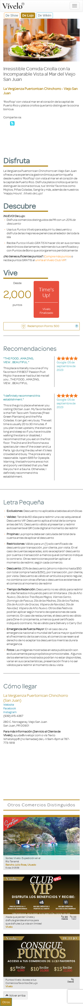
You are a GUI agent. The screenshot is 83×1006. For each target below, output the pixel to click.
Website (8, 704)
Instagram (10, 712)
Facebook (9, 708)
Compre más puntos (57, 256)
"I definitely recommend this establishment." (21, 397)
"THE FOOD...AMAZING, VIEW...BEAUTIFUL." (18, 360)
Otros (6, 1002)
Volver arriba (15, 995)
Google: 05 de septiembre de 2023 (66, 366)
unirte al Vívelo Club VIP (50, 260)
